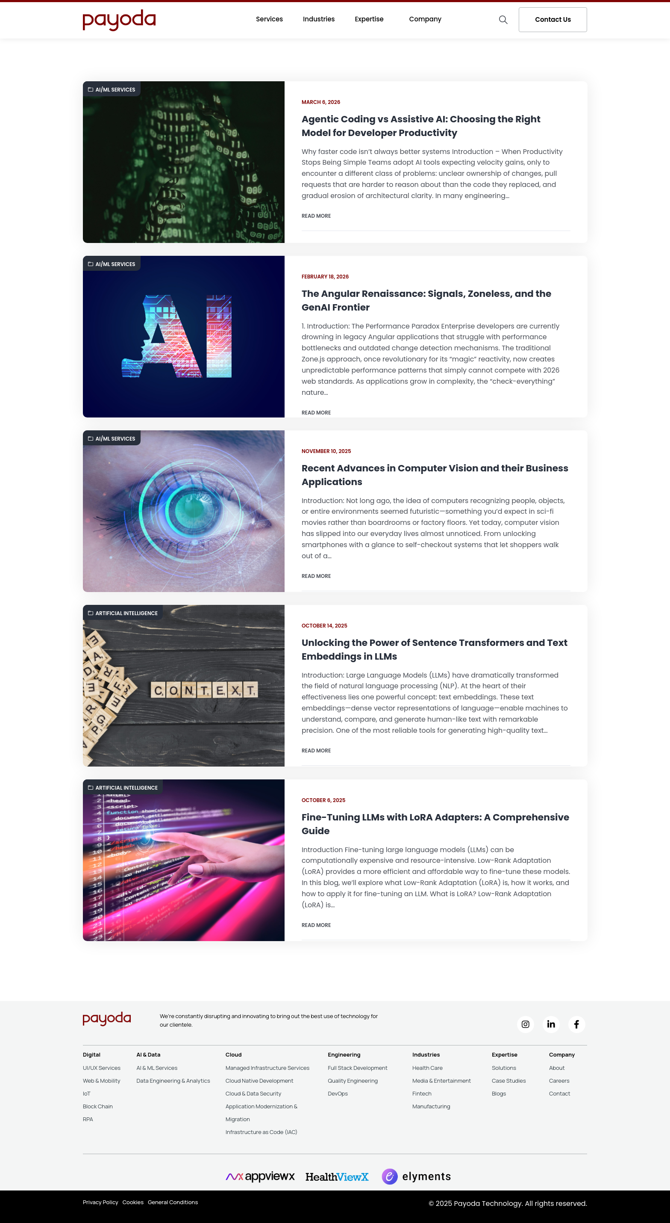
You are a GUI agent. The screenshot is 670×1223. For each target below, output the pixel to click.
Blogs (499, 1093)
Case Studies (509, 1080)
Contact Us (553, 19)
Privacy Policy (100, 1201)
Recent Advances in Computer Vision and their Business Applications (414, 475)
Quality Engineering (353, 1080)
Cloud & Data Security (253, 1093)
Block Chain (98, 1106)
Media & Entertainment (441, 1080)
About (557, 1068)
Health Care (427, 1068)
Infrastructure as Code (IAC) (261, 1132)
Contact (559, 1093)
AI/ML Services (111, 89)
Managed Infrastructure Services (267, 1068)
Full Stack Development (358, 1068)
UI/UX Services (101, 1068)
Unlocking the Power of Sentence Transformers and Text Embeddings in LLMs (425, 649)
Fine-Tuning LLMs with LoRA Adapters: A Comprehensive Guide (397, 824)
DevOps (338, 1093)
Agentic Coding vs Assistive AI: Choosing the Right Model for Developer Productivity (422, 126)
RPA (88, 1119)
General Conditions (173, 1201)
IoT (87, 1093)
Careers (559, 1080)
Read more (316, 216)
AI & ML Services (156, 1068)
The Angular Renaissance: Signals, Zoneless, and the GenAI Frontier (428, 300)
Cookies (133, 1201)
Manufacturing (431, 1106)
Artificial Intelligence (123, 613)
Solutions (504, 1068)
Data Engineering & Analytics (173, 1080)
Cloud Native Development (260, 1080)
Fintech (422, 1093)
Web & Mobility (101, 1080)
